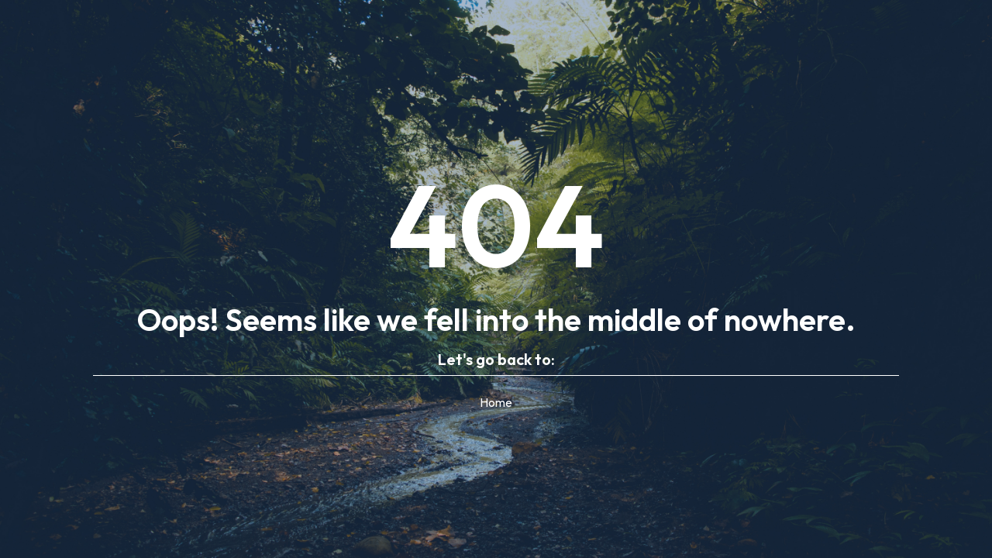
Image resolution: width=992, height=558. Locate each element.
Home (496, 402)
